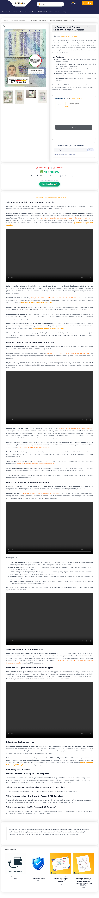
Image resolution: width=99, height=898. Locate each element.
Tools (16, 12)
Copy (90, 150)
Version (59, 105)
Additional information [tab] (52, 198)
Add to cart (74, 127)
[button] (4, 26)
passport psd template (19, 20)
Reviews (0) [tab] (64, 198)
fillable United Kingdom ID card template (48, 328)
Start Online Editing (49, 184)
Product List (7, 12)
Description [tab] (39, 198)
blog (64, 12)
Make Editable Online (46, 12)
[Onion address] (70, 150)
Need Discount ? (77, 98)
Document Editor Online (28, 12)
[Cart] (73, 3)
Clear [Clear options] (67, 106)
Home (6, 20)
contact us (57, 12)
